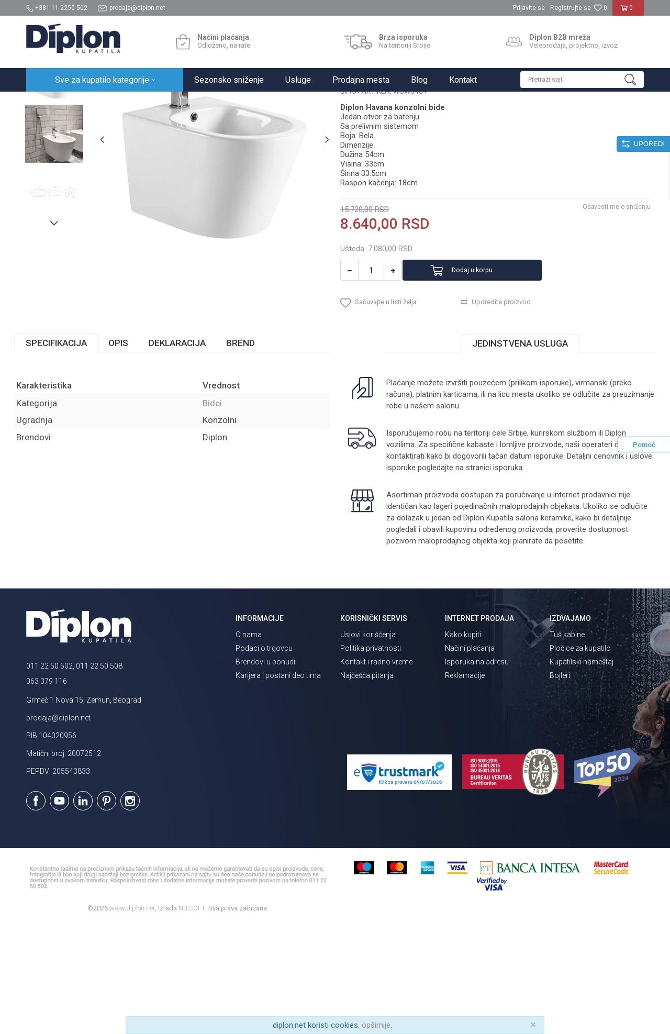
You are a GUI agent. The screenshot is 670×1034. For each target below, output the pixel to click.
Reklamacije (465, 785)
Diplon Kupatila (49, 103)
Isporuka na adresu (477, 772)
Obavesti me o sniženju (605, 307)
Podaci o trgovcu (264, 758)
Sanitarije (148, 103)
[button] (582, 79)
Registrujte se (570, 8)
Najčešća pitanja (367, 785)
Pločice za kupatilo (580, 758)
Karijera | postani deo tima (278, 785)
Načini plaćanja (470, 758)
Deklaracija (189, 452)
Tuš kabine (567, 744)
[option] (64, 174)
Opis (130, 452)
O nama (249, 744)
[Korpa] (628, 12)
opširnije (376, 1025)
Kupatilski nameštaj (581, 772)
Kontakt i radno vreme (376, 772)
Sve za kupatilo (103, 103)
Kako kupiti (463, 744)
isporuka (530, 577)
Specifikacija (68, 452)
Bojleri (560, 785)
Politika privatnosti (370, 758)
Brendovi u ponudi (265, 772)
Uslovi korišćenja (368, 744)
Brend (252, 452)
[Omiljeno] (600, 8)
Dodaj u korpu (488, 371)
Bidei (177, 103)
